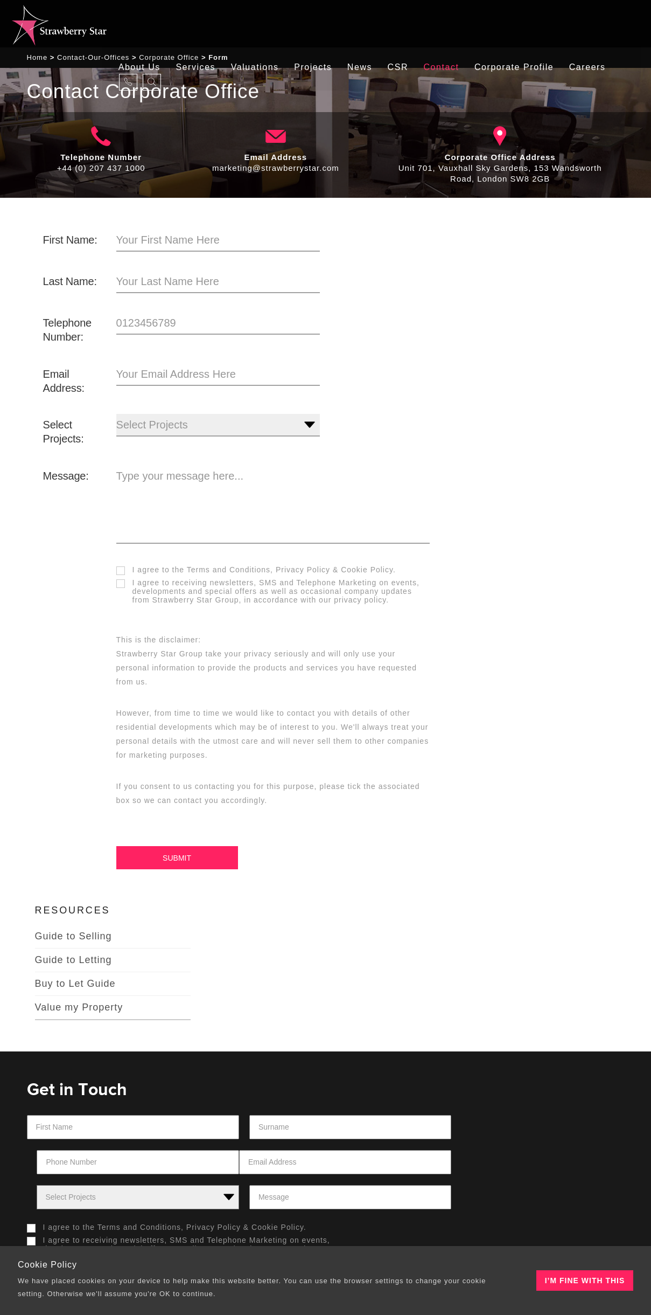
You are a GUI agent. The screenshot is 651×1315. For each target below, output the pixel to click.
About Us (145, 24)
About (54, 1168)
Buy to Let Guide (523, 327)
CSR (406, 24)
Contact (450, 24)
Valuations (261, 24)
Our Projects (372, 1168)
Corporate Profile (523, 24)
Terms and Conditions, (228, 571)
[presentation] (389, 1081)
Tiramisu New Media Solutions (461, 1232)
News (367, 24)
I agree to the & (257, 571)
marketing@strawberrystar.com (275, 170)
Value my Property (527, 351)
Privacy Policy (302, 571)
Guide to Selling (521, 280)
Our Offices (219, 1168)
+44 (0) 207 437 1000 (101, 170)
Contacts (510, 1168)
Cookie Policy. (367, 571)
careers (597, 24)
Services (201, 24)
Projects (320, 24)
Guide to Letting (521, 304)
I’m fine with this (585, 1280)
